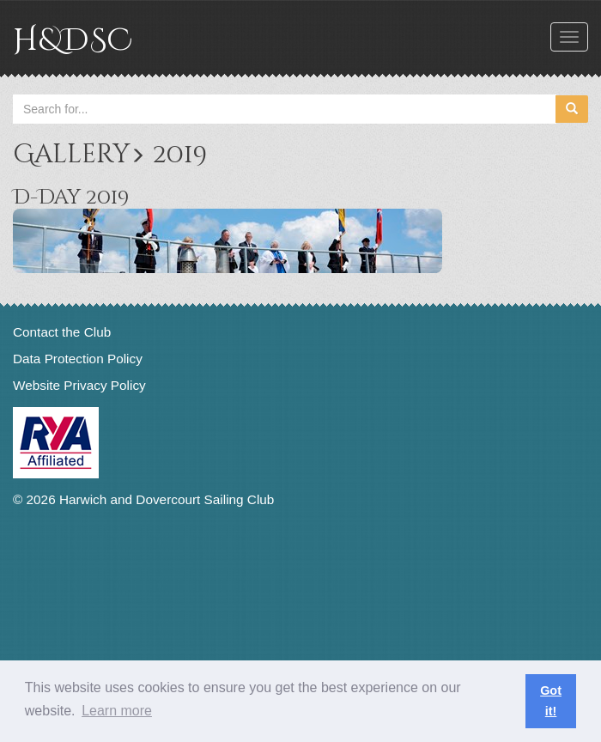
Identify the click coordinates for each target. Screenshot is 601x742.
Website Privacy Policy (79, 385)
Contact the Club (62, 332)
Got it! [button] (551, 701)
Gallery (71, 154)
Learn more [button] (117, 710)
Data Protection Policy (78, 358)
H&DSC (72, 40)
